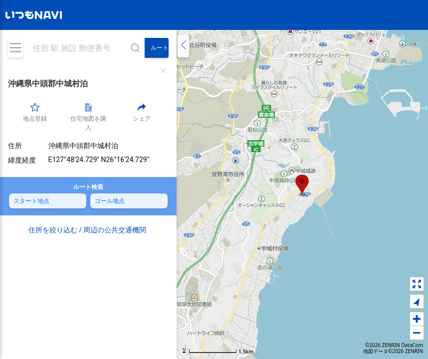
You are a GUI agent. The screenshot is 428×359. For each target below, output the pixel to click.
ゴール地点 (110, 200)
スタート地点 (31, 200)
